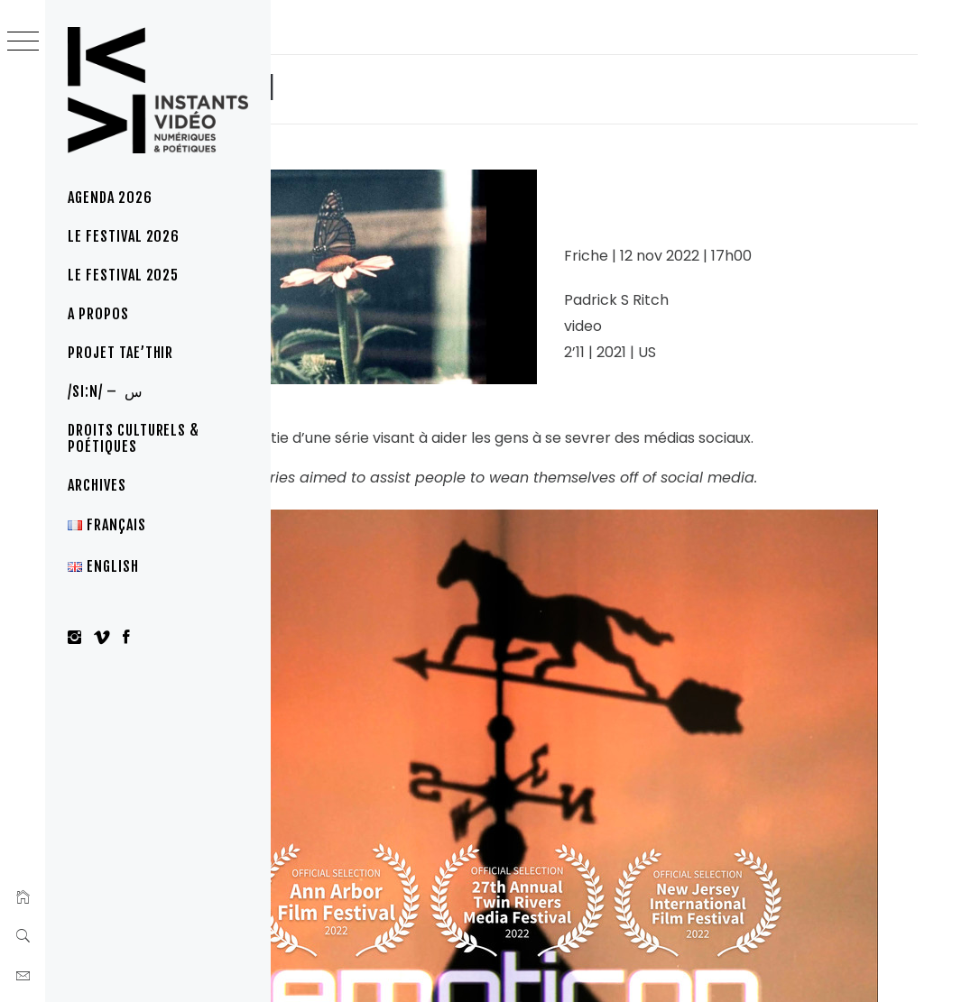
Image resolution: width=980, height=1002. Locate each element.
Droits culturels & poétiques (133, 438)
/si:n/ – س (105, 391)
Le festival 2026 (124, 236)
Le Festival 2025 (123, 275)
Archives (97, 485)
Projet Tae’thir (120, 353)
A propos (98, 314)
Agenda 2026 (110, 197)
